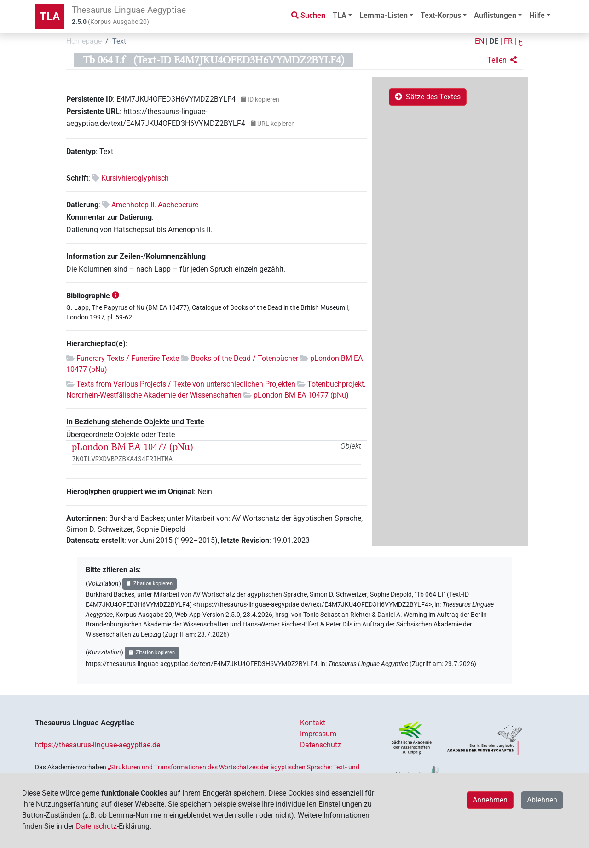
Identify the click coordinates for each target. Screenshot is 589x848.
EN (479, 41)
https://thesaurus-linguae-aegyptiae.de (97, 744)
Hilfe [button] (537, 15)
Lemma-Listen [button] (383, 15)
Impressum (318, 733)
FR (508, 41)
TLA (50, 16)
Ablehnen (542, 800)
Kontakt (312, 722)
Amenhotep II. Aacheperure (154, 204)
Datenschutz (320, 744)
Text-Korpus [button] (441, 15)
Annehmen (490, 800)
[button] (502, 60)
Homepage (84, 41)
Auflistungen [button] (495, 15)
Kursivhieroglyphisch (135, 178)
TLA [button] (339, 15)
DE (494, 41)
